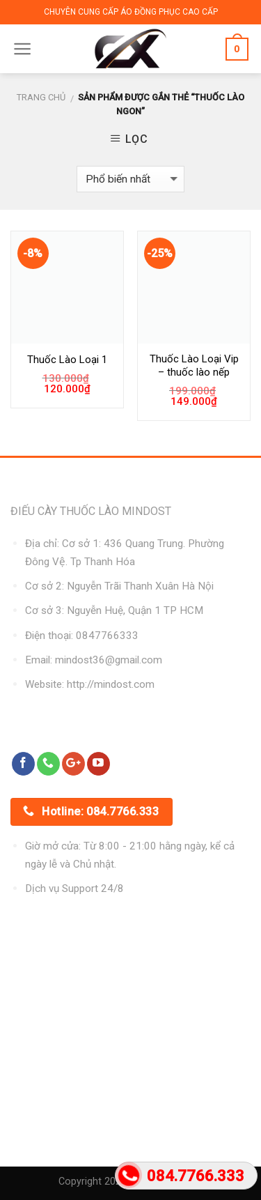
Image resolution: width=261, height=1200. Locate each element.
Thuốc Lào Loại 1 (67, 359)
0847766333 (107, 635)
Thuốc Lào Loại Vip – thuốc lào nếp (194, 366)
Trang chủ (41, 97)
